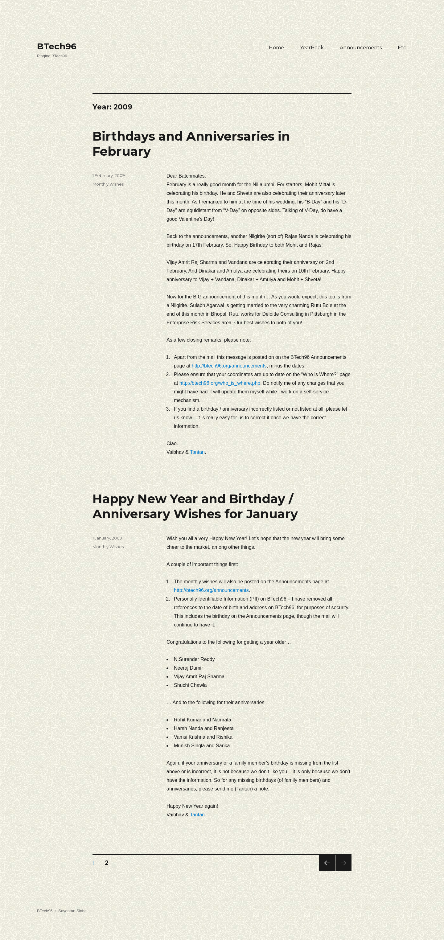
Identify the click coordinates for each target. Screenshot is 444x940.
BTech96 (56, 46)
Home (276, 48)
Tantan (197, 452)
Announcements (361, 48)
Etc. (402, 48)
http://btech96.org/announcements (229, 365)
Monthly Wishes (108, 184)
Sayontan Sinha (72, 911)
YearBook (312, 48)
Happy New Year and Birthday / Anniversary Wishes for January (195, 506)
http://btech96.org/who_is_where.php (219, 383)
